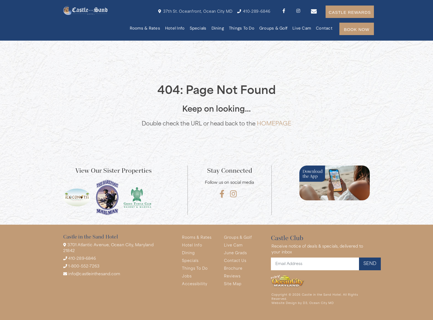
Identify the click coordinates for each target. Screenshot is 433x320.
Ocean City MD (321, 303)
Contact (324, 29)
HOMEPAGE (274, 124)
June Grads (235, 253)
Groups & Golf (273, 29)
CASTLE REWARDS (350, 12)
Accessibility (194, 284)
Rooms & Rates (145, 29)
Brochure (233, 269)
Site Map (233, 284)
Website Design (284, 303)
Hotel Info (175, 29)
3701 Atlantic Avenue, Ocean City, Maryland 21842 (108, 248)
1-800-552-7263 (81, 266)
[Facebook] (283, 12)
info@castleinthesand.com (91, 274)
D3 (305, 303)
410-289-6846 (253, 11)
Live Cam (301, 29)
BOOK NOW (356, 29)
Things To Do (241, 29)
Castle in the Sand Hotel (321, 295)
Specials (198, 29)
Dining (218, 29)
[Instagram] (298, 12)
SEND (369, 264)
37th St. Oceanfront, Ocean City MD (195, 11)
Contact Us (235, 261)
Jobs (187, 276)
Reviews (232, 276)
